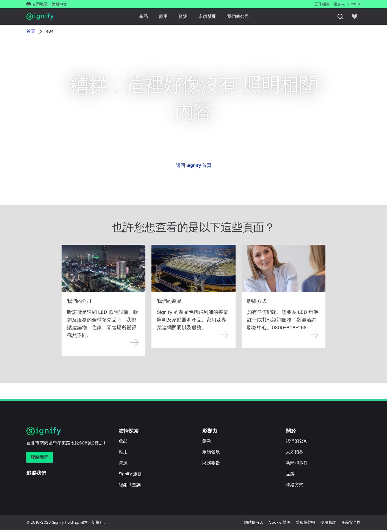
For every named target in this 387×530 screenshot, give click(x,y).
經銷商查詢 (130, 485)
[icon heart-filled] (355, 16)
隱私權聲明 (305, 522)
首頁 (30, 31)
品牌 (290, 474)
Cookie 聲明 (279, 522)
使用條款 (328, 522)
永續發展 (207, 16)
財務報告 (211, 463)
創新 (206, 441)
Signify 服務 (130, 474)
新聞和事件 (297, 463)
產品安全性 (351, 522)
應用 (163, 16)
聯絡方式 (294, 485)
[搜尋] (340, 16)
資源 (183, 16)
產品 (143, 16)
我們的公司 (238, 16)
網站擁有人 (253, 522)
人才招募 (294, 452)
